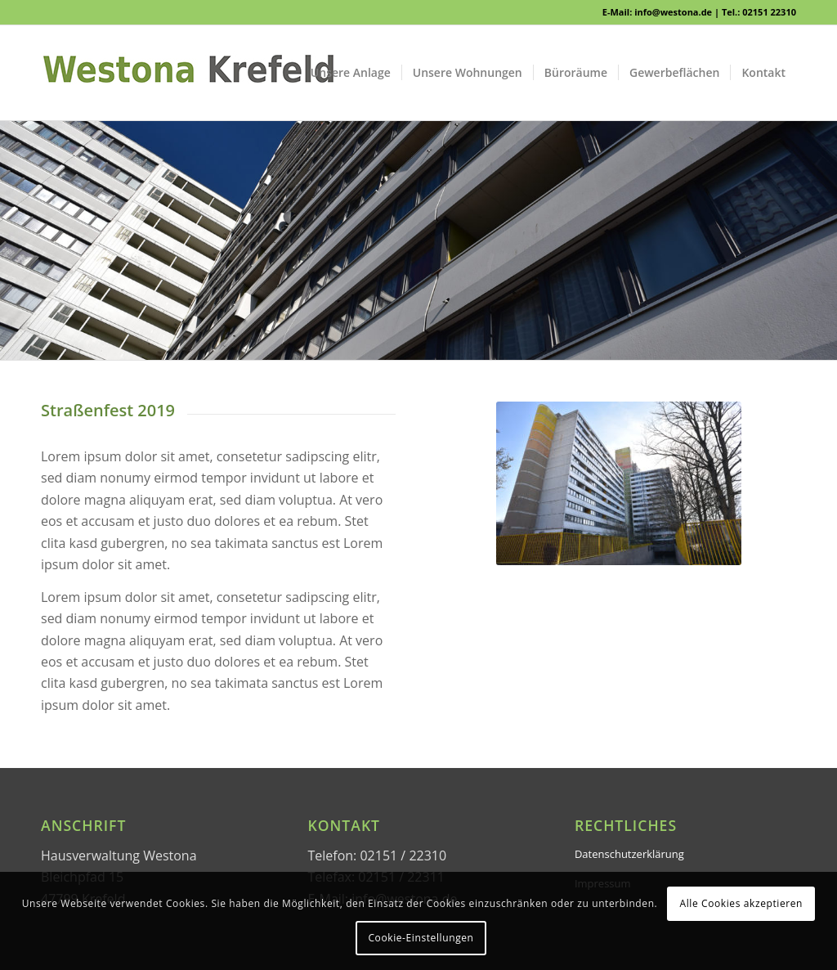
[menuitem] (350, 72)
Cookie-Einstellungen (420, 938)
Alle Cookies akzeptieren (741, 903)
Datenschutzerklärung (629, 854)
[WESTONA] (188, 72)
